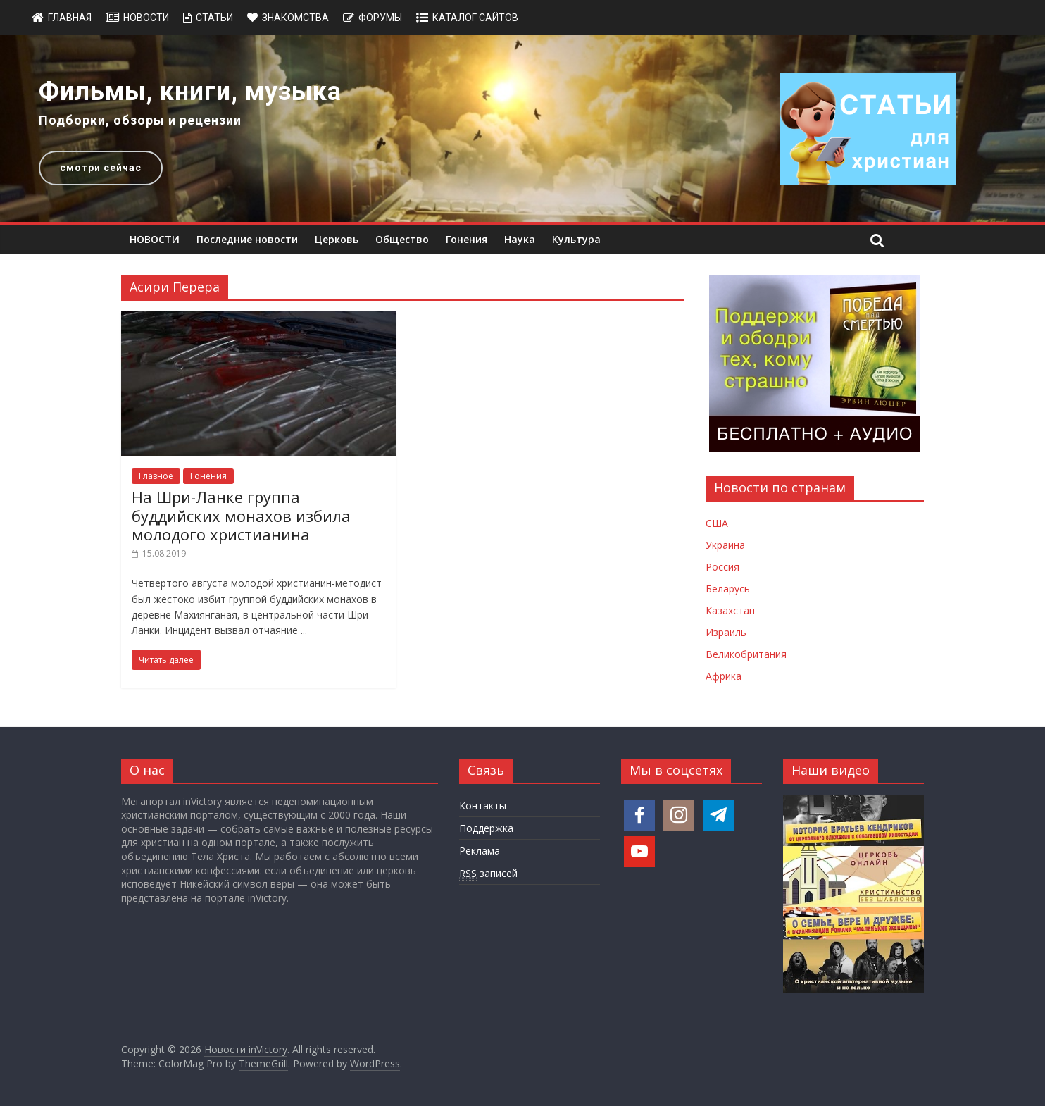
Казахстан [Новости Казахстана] (730, 610)
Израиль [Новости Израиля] (726, 632)
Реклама (479, 850)
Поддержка (486, 828)
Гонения (466, 239)
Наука (519, 239)
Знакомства (295, 17)
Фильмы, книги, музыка (190, 91)
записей (488, 873)
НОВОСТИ (155, 239)
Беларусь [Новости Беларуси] (728, 588)
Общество (402, 239)
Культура (576, 239)
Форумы (380, 17)
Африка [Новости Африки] (723, 676)
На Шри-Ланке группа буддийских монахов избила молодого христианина (241, 515)
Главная (70, 17)
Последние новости (247, 239)
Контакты (482, 805)
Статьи (214, 17)
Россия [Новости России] (722, 566)
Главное (156, 476)
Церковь (336, 239)
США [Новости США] (717, 523)
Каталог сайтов (475, 17)
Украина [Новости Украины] (725, 545)
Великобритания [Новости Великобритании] (746, 654)
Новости (146, 17)
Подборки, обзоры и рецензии (140, 120)
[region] (522, 128)
